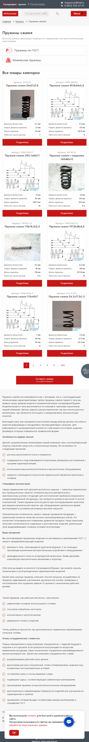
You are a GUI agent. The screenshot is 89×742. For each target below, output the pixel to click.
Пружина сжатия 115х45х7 (22, 296)
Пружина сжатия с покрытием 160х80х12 (66, 157)
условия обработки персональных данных (42, 723)
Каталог (20, 21)
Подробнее (22, 142)
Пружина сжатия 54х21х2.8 (22, 85)
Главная (6, 21)
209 (63, 365)
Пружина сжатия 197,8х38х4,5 (66, 226)
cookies (32, 715)
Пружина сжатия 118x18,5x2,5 (22, 226)
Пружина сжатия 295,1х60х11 (22, 155)
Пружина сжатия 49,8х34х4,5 (66, 85)
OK (14, 732)
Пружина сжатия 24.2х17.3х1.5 (67, 296)
